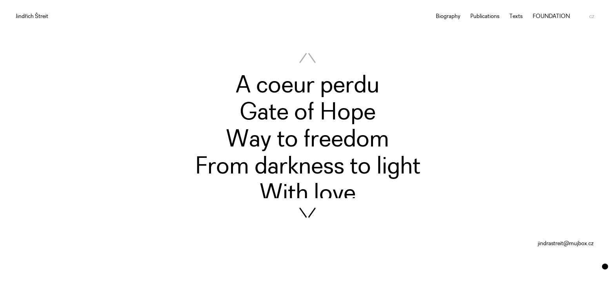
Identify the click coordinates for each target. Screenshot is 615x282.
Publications (484, 17)
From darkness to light (307, 167)
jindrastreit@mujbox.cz (565, 244)
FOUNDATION (551, 17)
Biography (448, 17)
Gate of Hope (308, 113)
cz (591, 17)
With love (308, 194)
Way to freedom (307, 140)
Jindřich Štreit (32, 17)
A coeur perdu (307, 86)
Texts (515, 17)
